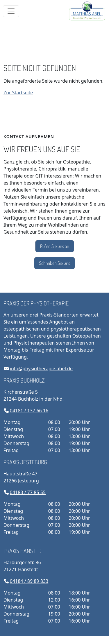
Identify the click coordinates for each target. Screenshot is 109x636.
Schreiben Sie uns (54, 263)
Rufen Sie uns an (54, 246)
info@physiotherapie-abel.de (41, 368)
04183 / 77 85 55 (28, 492)
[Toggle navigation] (11, 11)
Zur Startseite (18, 92)
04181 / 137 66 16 (29, 410)
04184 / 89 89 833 (29, 581)
